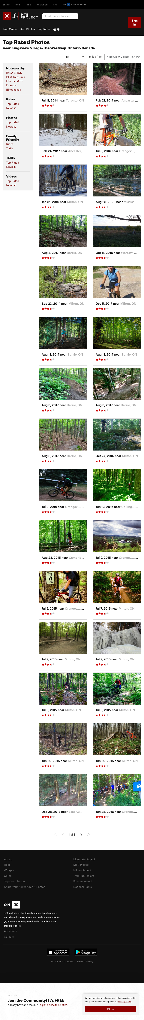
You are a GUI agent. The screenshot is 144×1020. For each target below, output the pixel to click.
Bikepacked (13, 89)
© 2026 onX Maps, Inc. (62, 961)
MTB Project (81, 864)
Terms (80, 961)
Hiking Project (82, 870)
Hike (28, 4)
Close (110, 1009)
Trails (9, 148)
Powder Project (82, 881)
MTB (18, 4)
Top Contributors (14, 881)
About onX (10, 931)
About (8, 859)
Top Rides (44, 29)
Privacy (89, 961)
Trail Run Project (83, 875)
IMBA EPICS (14, 72)
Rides (9, 144)
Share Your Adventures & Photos (24, 886)
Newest (11, 108)
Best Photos (27, 29)
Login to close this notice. (53, 1004)
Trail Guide (10, 29)
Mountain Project (84, 859)
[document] (110, 1004)
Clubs (7, 875)
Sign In (135, 22)
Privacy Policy (124, 1001)
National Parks (82, 886)
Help (7, 864)
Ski (55, 4)
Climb (6, 4)
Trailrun (42, 4)
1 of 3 (72, 834)
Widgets (9, 870)
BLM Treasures (15, 76)
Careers (9, 936)
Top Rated (12, 103)
